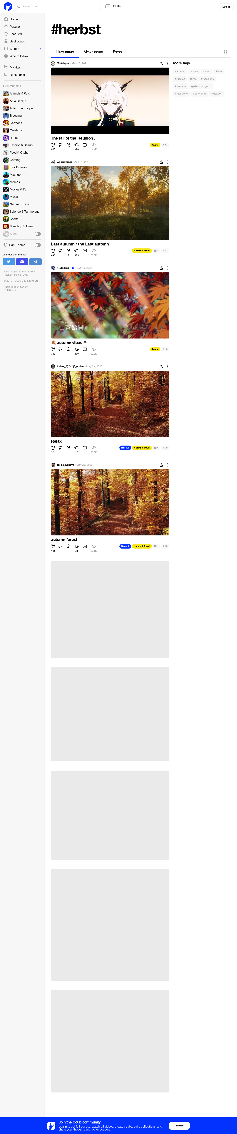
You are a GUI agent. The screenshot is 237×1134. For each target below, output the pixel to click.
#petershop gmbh (201, 86)
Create (113, 6)
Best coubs (14, 41)
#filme (193, 79)
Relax (56, 441)
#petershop (199, 93)
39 (165, 447)
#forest (194, 71)
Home (11, 19)
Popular (12, 26)
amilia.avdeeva (65, 465)
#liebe (218, 71)
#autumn (180, 71)
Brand (22, 271)
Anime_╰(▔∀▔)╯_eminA (70, 366)
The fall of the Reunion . (73, 138)
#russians (180, 86)
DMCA (26, 274)
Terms (31, 271)
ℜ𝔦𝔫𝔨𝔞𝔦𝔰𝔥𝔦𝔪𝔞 (63, 63)
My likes (12, 67)
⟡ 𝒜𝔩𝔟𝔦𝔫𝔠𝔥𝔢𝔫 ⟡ (64, 268)
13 (165, 349)
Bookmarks (14, 75)
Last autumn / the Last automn (80, 244)
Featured (13, 34)
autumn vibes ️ (69, 342)
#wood (206, 71)
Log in (226, 6)
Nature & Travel (142, 250)
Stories (22, 48)
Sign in (179, 1125)
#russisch (216, 93)
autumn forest (64, 539)
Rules (17, 274)
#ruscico (180, 79)
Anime (155, 144)
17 (165, 145)
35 (165, 546)
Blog (6, 271)
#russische (207, 79)
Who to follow (16, 56)
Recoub (125, 447)
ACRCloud (10, 290)
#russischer (182, 93)
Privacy (8, 274)
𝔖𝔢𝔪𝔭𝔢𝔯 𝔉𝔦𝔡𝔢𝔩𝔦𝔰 (64, 162)
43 (165, 250)
